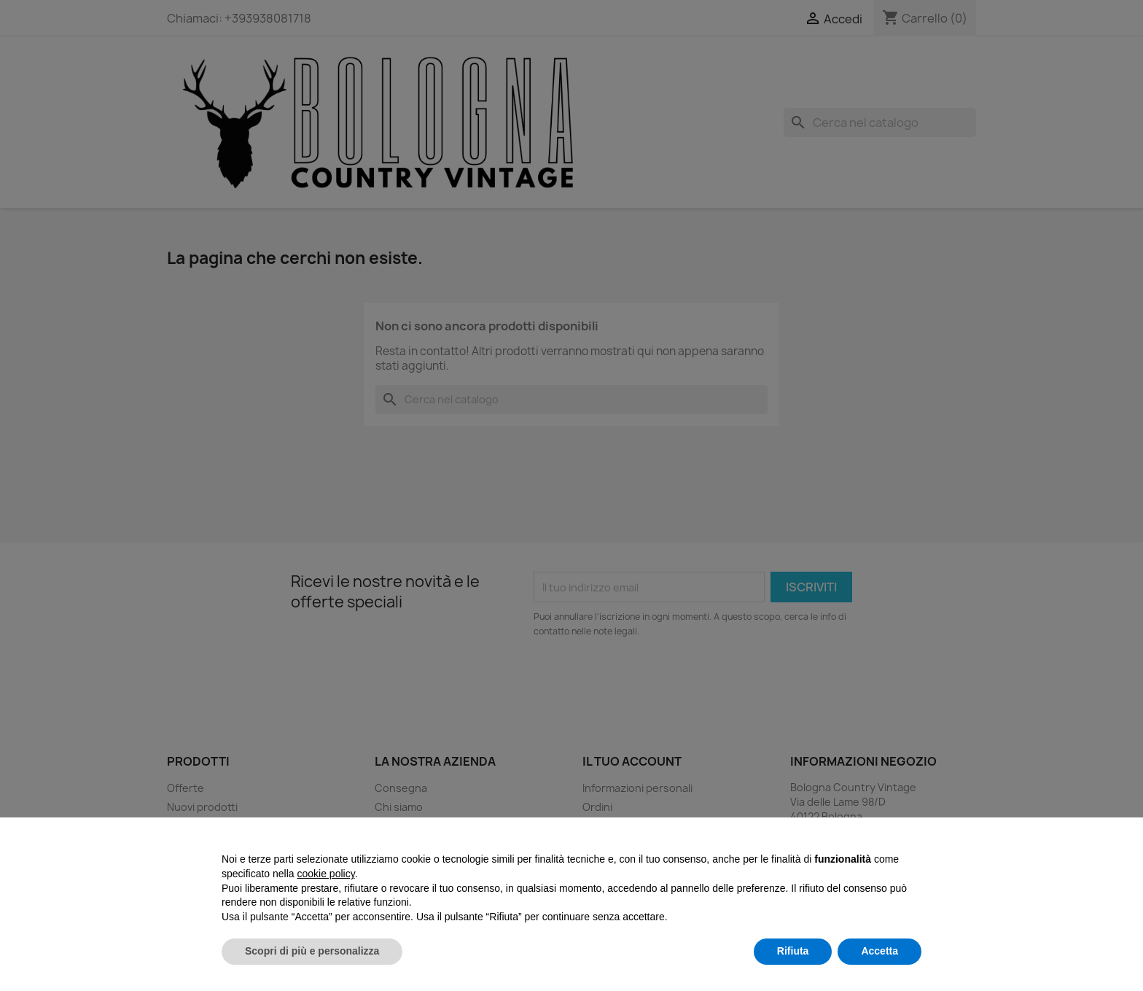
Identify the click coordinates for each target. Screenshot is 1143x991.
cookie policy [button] (326, 873)
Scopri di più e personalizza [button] (312, 951)
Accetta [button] (879, 951)
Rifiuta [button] (793, 951)
